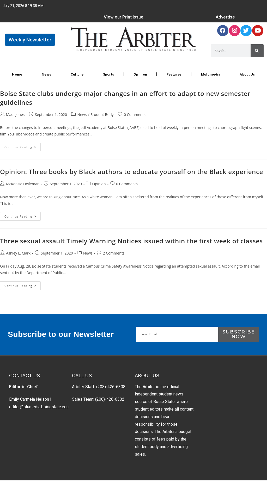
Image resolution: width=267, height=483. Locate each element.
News (46, 77)
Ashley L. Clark (18, 255)
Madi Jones (15, 117)
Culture (76, 77)
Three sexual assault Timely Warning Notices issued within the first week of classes (131, 243)
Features (173, 77)
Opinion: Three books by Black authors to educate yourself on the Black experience (131, 174)
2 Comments (113, 255)
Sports (107, 77)
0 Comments (134, 117)
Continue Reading (22, 148)
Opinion (139, 77)
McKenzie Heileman (22, 186)
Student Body (102, 117)
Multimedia (210, 77)
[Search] (257, 52)
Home (17, 77)
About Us (247, 77)
